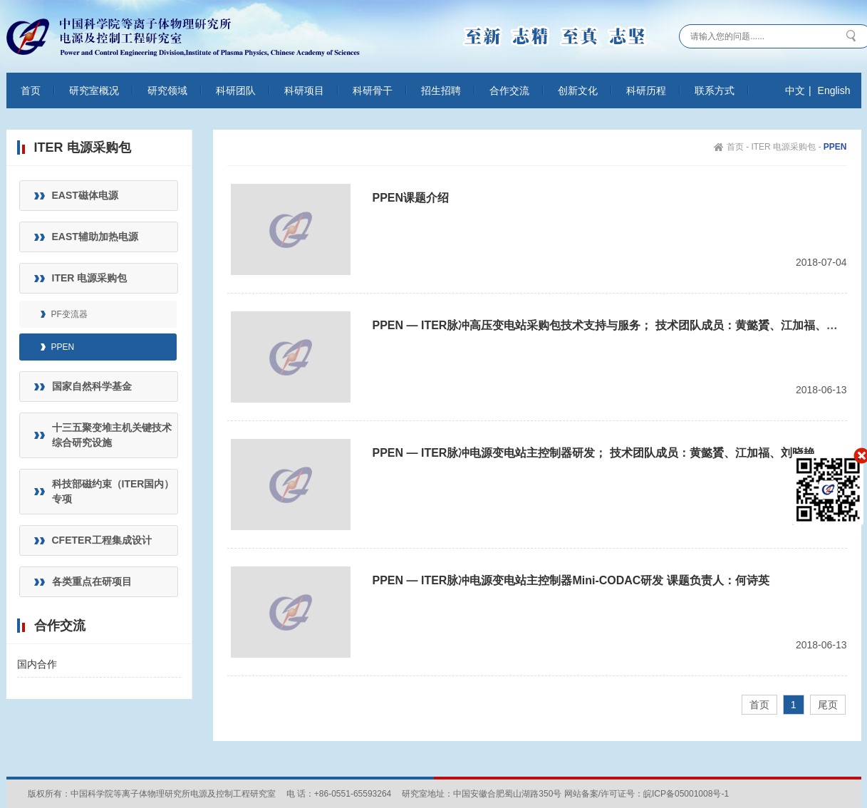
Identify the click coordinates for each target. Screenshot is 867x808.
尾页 (828, 704)
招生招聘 (441, 90)
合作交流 (509, 90)
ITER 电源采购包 (90, 278)
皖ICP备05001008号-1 (686, 794)
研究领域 (167, 90)
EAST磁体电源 (85, 195)
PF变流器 (69, 314)
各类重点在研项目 (92, 581)
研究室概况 (94, 90)
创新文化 (578, 90)
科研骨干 (373, 90)
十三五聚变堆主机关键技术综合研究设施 (112, 435)
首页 (31, 90)
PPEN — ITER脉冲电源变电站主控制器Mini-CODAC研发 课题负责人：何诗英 (571, 580)
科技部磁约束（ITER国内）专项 (113, 491)
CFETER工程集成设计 (102, 540)
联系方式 (714, 90)
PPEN (63, 347)
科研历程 (646, 90)
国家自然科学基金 (92, 386)
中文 (795, 90)
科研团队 (236, 90)
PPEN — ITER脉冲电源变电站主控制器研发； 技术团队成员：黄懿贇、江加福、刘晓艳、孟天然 (617, 453)
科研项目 (304, 90)
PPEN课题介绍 (411, 198)
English (834, 90)
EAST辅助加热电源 (95, 236)
